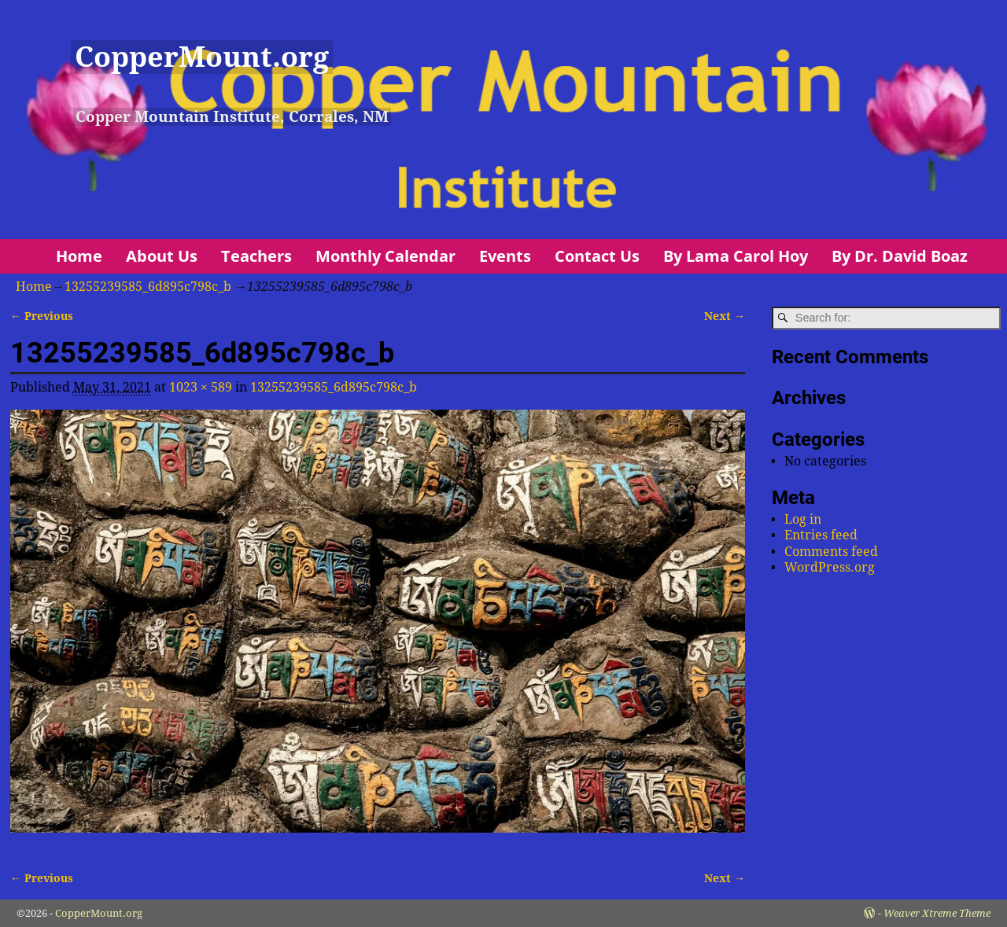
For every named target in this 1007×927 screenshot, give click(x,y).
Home (79, 256)
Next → (724, 316)
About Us (161, 256)
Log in (802, 519)
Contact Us (597, 256)
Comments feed (831, 551)
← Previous (41, 316)
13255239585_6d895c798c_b (148, 286)
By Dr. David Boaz (900, 256)
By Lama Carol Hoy (735, 256)
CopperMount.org (202, 57)
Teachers (256, 256)
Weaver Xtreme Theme (936, 913)
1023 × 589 (200, 387)
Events (505, 256)
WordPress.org (829, 567)
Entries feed (821, 535)
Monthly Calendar (385, 256)
